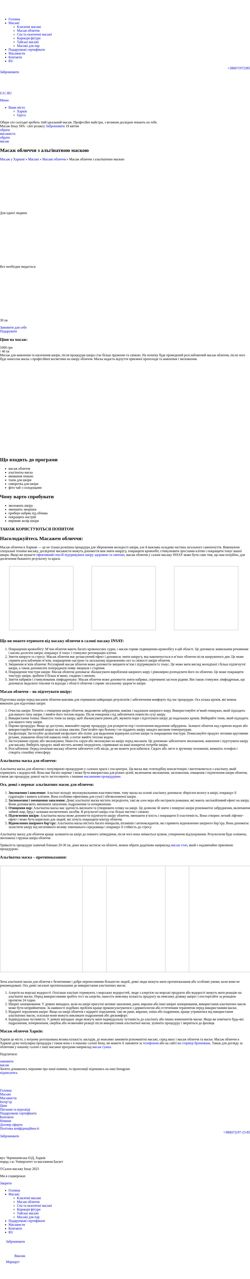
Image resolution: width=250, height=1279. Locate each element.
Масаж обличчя (28, 30)
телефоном (150, 1043)
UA (2, 93)
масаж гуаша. (102, 1047)
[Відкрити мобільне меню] (4, 100)
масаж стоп (179, 845)
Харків (22, 111)
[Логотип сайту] (17, 12)
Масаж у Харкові (12, 159)
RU (9, 93)
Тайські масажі (28, 42)
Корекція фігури (28, 38)
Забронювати (55, 126)
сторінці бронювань (196, 1043)
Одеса (21, 115)
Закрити (6, 1183)
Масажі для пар (28, 46)
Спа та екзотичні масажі (34, 34)
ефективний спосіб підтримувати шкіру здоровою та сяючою (80, 555)
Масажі (33, 159)
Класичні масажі (29, 27)
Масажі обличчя (54, 159)
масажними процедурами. (102, 776)
